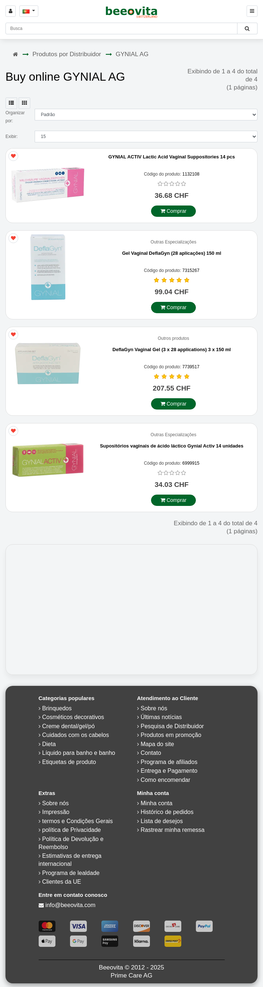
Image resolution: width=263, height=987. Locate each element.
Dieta (49, 744)
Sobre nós (154, 708)
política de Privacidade (71, 830)
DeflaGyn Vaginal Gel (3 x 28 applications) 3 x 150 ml (171, 349)
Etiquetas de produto (69, 762)
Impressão (56, 812)
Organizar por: (15, 116)
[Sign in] (10, 11)
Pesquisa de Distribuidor (172, 726)
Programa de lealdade (71, 873)
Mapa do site (157, 744)
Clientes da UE (61, 882)
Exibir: (11, 136)
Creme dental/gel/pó (68, 726)
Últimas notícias (161, 717)
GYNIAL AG (132, 54)
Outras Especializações (173, 242)
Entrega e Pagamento (169, 771)
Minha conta (157, 803)
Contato (151, 753)
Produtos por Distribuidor (66, 54)
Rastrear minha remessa (173, 830)
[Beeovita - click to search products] (247, 28)
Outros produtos (173, 338)
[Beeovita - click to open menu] (252, 11)
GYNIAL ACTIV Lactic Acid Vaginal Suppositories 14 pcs (171, 157)
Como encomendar (165, 780)
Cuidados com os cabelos (75, 735)
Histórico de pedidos (167, 812)
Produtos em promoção (171, 735)
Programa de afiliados (169, 762)
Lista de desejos (162, 821)
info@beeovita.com (70, 905)
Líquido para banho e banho (78, 753)
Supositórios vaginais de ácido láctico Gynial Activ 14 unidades (171, 446)
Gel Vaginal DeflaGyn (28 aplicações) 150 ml (171, 253)
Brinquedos (57, 708)
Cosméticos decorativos (73, 717)
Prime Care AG (131, 975)
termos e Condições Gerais (77, 821)
